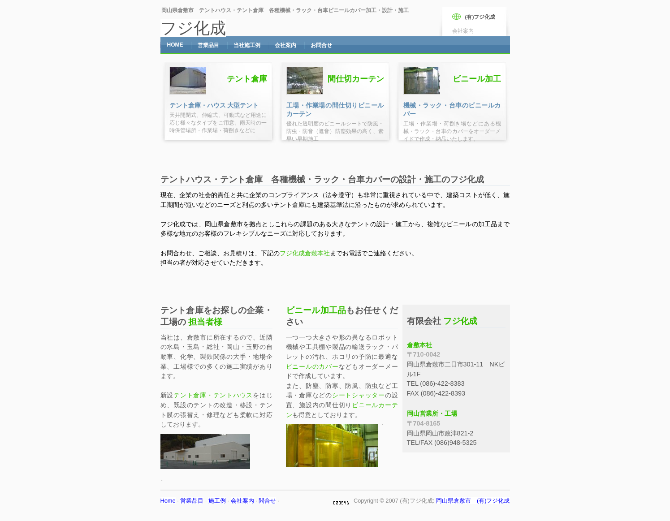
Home (168, 500)
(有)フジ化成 (480, 17)
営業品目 (191, 500)
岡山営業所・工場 (432, 413)
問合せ (267, 500)
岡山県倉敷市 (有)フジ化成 (473, 500)
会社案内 (242, 500)
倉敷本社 (419, 345)
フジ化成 (193, 28)
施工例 (217, 500)
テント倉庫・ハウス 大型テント (214, 105)
